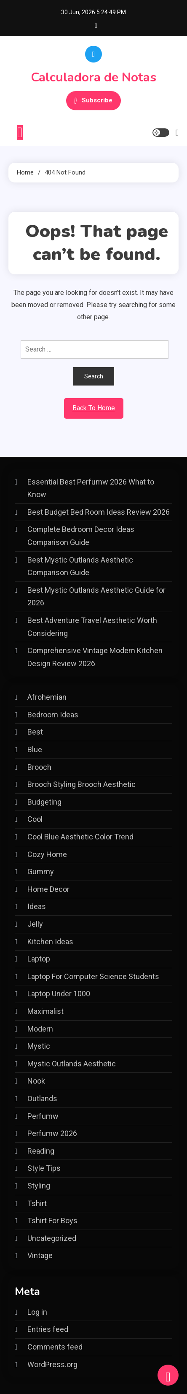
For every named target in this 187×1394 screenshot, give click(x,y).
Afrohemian (47, 697)
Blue (34, 749)
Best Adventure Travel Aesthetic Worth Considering (92, 627)
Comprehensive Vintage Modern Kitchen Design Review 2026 (95, 657)
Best (35, 731)
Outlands (42, 1098)
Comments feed (55, 1346)
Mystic (38, 1046)
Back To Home (93, 408)
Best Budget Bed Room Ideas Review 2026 (98, 512)
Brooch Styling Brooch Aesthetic (81, 784)
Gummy (40, 871)
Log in (37, 1312)
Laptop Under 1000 (58, 993)
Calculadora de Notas (93, 77)
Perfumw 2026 (52, 1133)
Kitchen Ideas (50, 941)
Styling (38, 1185)
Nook (36, 1080)
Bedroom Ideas (52, 714)
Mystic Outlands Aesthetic (71, 1063)
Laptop (38, 958)
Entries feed (47, 1329)
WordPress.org (52, 1364)
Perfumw (43, 1116)
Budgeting (44, 801)
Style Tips (44, 1168)
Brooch (39, 767)
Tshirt (37, 1203)
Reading (40, 1150)
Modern (40, 1028)
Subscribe (93, 100)
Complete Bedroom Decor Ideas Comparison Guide (80, 536)
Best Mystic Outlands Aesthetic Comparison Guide (80, 566)
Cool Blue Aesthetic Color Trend (80, 836)
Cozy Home (47, 854)
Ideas (36, 906)
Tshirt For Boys (52, 1220)
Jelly (35, 924)
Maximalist (45, 1011)
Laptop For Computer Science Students (93, 976)
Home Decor (48, 889)
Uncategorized (51, 1238)
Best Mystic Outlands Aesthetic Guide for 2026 (96, 596)
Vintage (40, 1255)
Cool (35, 819)
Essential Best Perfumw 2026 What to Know (90, 488)
